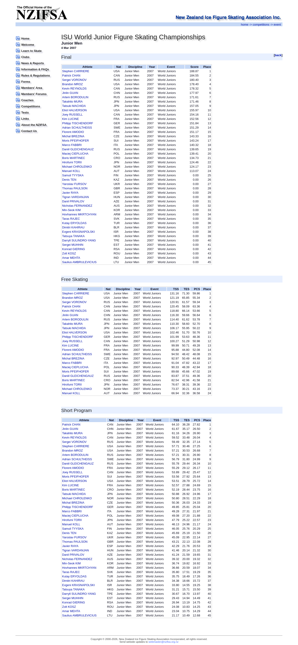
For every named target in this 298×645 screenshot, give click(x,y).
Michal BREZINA (73, 136)
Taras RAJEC (71, 218)
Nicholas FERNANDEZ (77, 205)
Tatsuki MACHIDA (74, 106)
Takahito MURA (72, 101)
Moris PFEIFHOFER (75, 140)
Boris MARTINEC (73, 158)
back (278, 55)
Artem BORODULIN (75, 97)
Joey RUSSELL (72, 114)
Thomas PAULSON (74, 188)
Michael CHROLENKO (77, 166)
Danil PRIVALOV (73, 201)
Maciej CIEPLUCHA (75, 153)
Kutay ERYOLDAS (74, 223)
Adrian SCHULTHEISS (77, 127)
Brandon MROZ (72, 84)
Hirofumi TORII (72, 162)
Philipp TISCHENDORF (77, 123)
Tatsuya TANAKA (73, 236)
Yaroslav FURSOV (74, 184)
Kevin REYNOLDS (74, 88)
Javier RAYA (70, 192)
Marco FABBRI (72, 145)
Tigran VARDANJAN (75, 197)
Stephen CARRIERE (75, 71)
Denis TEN (69, 179)
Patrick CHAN (71, 75)
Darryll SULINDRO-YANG (79, 240)
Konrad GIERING (73, 249)
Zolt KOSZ (69, 253)
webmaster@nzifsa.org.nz (164, 641)
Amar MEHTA (71, 257)
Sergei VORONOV (74, 80)
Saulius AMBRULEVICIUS (79, 262)
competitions (261, 24)
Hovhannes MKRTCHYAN (79, 214)
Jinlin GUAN (70, 93)
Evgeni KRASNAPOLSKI (78, 231)
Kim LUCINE (70, 119)
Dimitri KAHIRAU (73, 227)
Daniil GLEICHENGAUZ (78, 149)
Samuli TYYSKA (73, 175)
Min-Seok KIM (71, 210)
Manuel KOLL (71, 171)
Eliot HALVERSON (74, 110)
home (244, 24)
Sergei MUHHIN (72, 244)
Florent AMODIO (73, 132)
